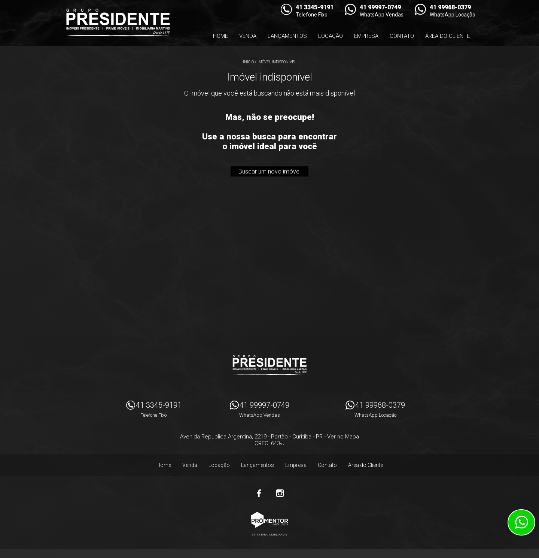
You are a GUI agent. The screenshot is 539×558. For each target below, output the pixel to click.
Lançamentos (287, 36)
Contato (402, 36)
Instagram (279, 493)
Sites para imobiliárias (269, 534)
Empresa (366, 36)
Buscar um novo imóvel (269, 171)
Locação (330, 36)
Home (220, 36)
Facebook (259, 493)
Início (248, 62)
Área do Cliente (447, 36)
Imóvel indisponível (277, 62)
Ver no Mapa (343, 436)
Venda (247, 36)
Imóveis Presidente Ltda (269, 365)
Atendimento (521, 522)
